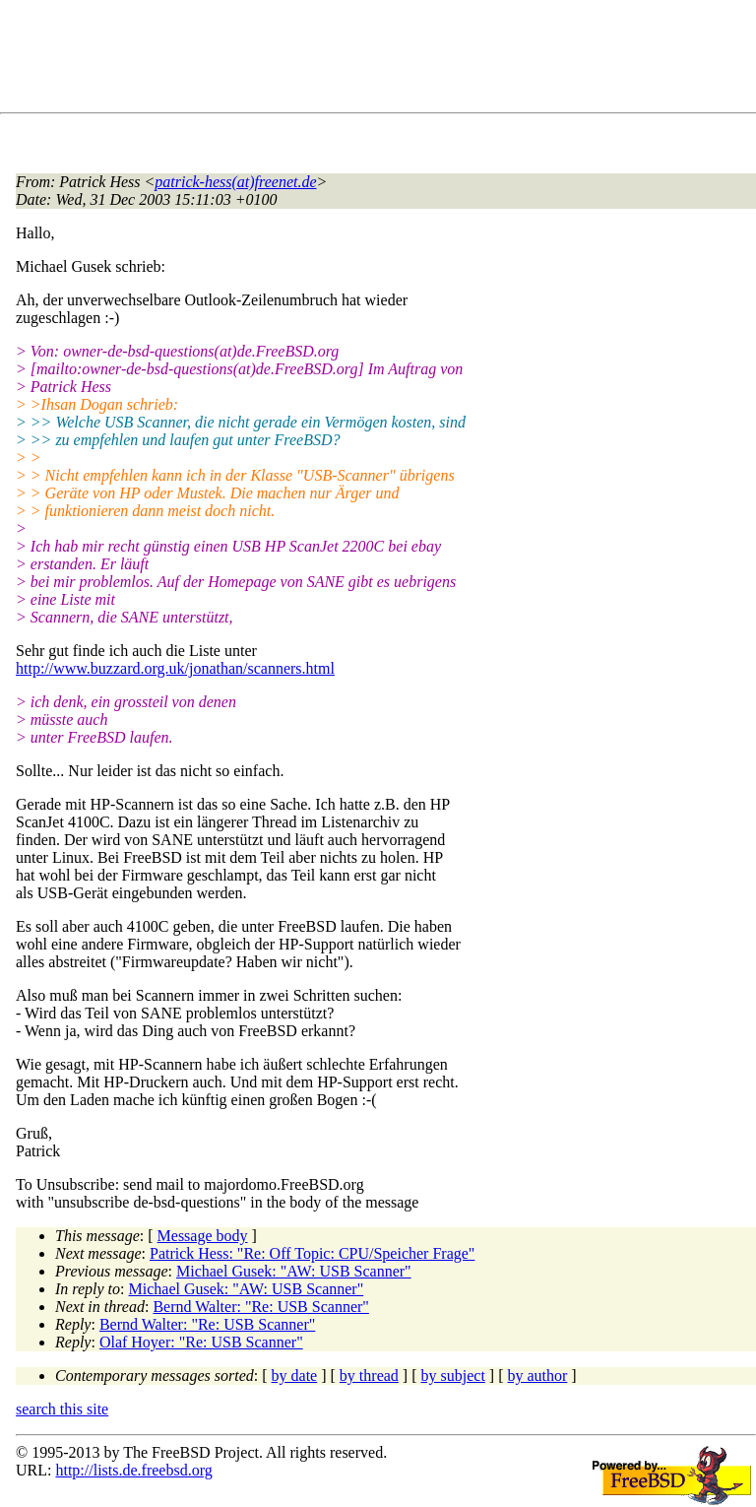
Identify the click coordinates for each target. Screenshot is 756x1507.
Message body (203, 1235)
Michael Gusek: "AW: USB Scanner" (293, 1271)
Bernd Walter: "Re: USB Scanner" (260, 1306)
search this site (62, 1409)
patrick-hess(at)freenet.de (235, 181)
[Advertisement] (374, 60)
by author (537, 1375)
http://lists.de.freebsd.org (133, 1470)
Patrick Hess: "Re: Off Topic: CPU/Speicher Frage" (312, 1253)
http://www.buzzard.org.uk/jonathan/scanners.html (175, 668)
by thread (369, 1375)
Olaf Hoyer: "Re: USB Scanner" (201, 1342)
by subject (453, 1375)
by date (295, 1375)
